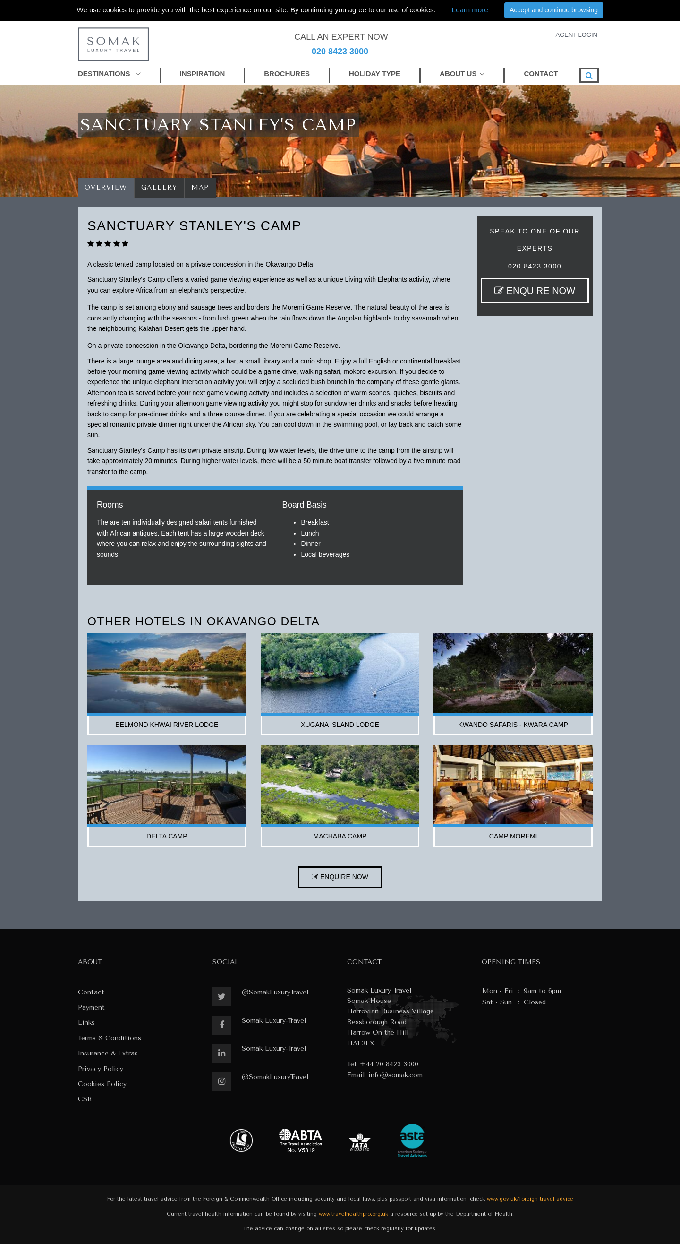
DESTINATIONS (109, 73)
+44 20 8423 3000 (389, 1064)
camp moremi (513, 836)
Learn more (470, 10)
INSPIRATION (202, 73)
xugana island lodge (340, 724)
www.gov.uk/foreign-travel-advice (530, 1199)
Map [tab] (200, 187)
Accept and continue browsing (554, 10)
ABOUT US (458, 73)
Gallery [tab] (159, 187)
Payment (91, 1007)
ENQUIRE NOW (534, 290)
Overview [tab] (106, 187)
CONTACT (541, 73)
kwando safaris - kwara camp (513, 724)
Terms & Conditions (109, 1038)
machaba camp (340, 836)
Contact (91, 992)
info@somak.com (395, 1075)
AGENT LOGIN (576, 34)
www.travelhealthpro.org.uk (353, 1214)
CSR (85, 1099)
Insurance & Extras (108, 1053)
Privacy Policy (100, 1069)
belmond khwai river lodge (166, 724)
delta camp (166, 836)
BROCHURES (287, 73)
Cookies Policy (102, 1084)
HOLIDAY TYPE (374, 73)
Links (86, 1023)
